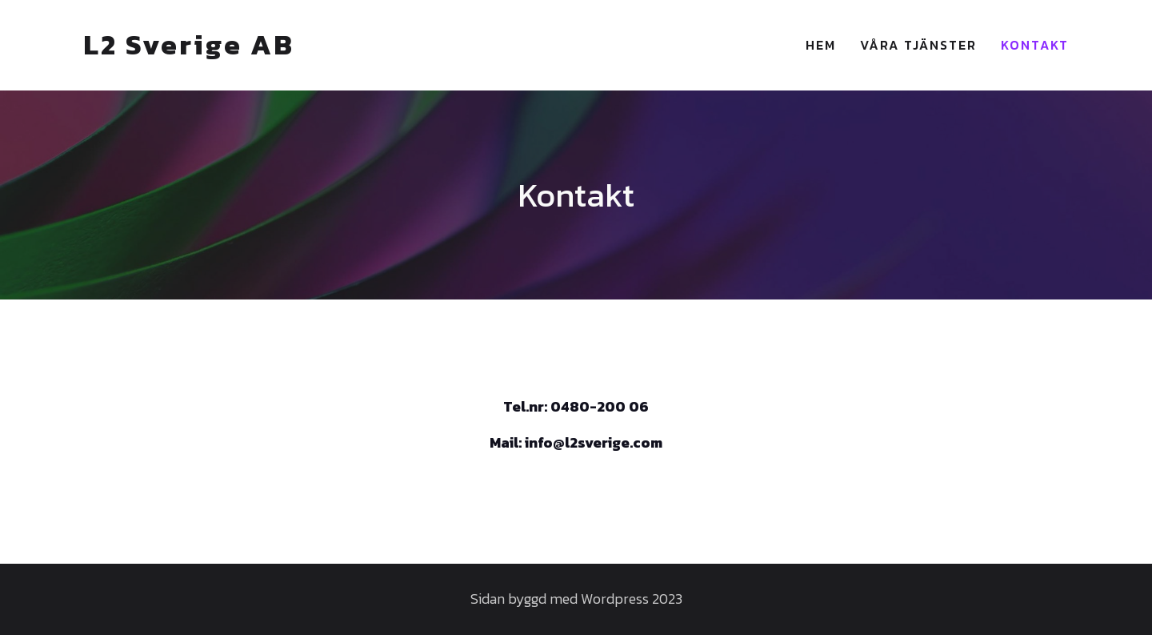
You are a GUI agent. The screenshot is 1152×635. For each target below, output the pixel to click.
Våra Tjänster (918, 44)
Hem (821, 44)
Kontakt (1035, 44)
